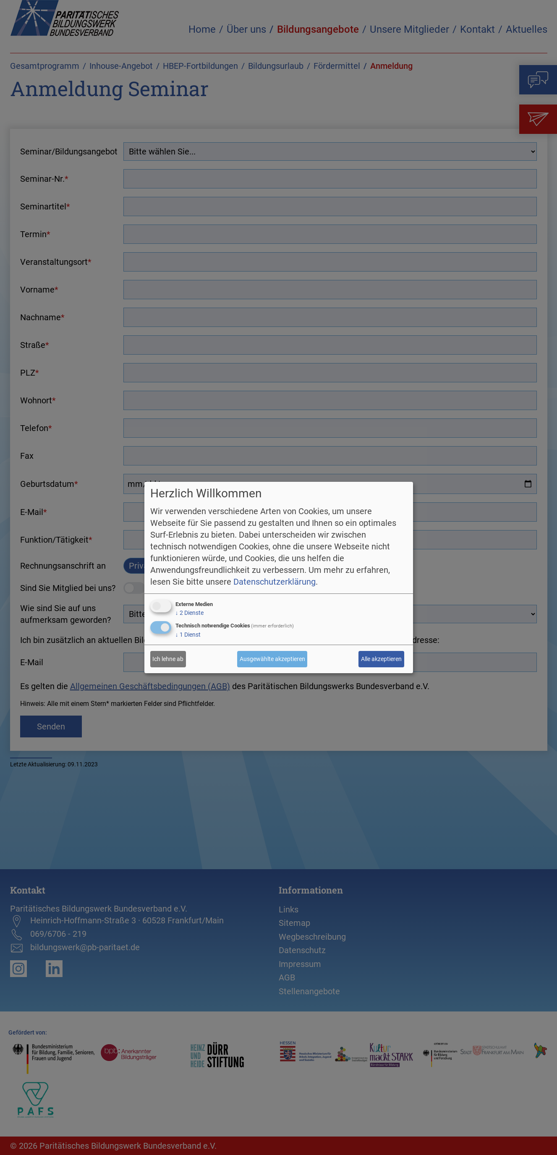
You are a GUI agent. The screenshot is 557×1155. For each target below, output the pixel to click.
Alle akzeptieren (381, 659)
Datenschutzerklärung (274, 582)
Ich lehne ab (167, 659)
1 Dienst (188, 634)
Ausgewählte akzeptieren (272, 659)
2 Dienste (189, 612)
